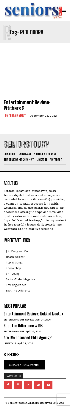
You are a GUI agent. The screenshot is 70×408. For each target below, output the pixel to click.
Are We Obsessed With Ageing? (28, 337)
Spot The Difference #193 (23, 325)
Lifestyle (10, 343)
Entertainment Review (19, 319)
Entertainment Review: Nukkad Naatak (33, 313)
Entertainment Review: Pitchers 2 (27, 105)
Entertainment (15, 115)
